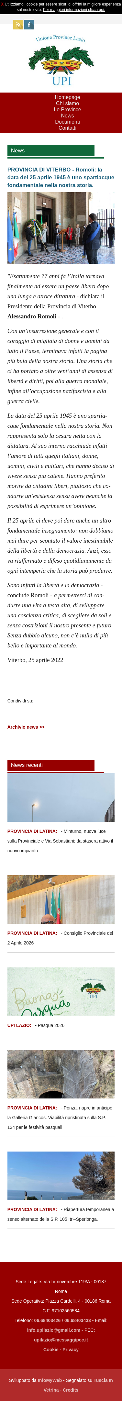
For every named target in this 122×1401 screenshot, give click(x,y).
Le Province (67, 109)
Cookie (51, 1349)
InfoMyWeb (50, 1380)
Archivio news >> (26, 727)
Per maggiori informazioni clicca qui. (74, 9)
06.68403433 (77, 1320)
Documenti (67, 122)
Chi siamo (67, 103)
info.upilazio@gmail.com (54, 1330)
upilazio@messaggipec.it (61, 1339)
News (67, 115)
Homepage (67, 97)
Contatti (67, 128)
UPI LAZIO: (19, 1025)
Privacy (70, 1349)
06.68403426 (48, 1320)
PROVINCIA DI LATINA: (33, 831)
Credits (70, 1390)
